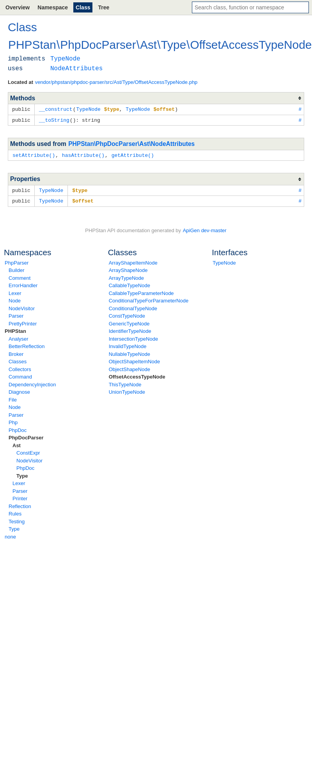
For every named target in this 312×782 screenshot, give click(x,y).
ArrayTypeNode (126, 276)
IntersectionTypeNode (133, 337)
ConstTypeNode (127, 314)
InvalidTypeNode (128, 344)
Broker (16, 352)
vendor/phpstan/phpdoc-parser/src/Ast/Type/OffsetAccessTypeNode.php (116, 82)
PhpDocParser (26, 436)
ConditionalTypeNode (133, 306)
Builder (16, 268)
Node (15, 299)
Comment (19, 276)
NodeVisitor (22, 306)
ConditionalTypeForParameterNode (149, 299)
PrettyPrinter (23, 322)
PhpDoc (18, 428)
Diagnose (19, 390)
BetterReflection (27, 344)
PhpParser (16, 261)
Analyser (18, 337)
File (13, 398)
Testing (17, 520)
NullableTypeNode (129, 352)
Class (83, 7)
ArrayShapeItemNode (133, 261)
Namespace (52, 7)
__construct (56, 108)
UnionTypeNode (127, 390)
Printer (19, 496)
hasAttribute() (83, 154)
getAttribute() (133, 154)
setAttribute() (33, 154)
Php (13, 420)
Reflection (20, 504)
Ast (16, 443)
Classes (18, 360)
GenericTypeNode (129, 322)
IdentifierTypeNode (130, 329)
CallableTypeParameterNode (141, 291)
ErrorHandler (23, 283)
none (10, 535)
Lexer (15, 291)
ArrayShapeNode (128, 268)
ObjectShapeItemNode (134, 360)
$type (79, 188)
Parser (16, 314)
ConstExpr (28, 451)
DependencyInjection (32, 383)
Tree (103, 7)
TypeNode (224, 261)
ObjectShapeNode (129, 367)
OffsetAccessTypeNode (137, 375)
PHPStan (15, 329)
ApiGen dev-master (205, 228)
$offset (83, 199)
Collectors (20, 367)
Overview (17, 7)
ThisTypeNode (125, 383)
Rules (15, 512)
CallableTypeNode (129, 283)
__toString (54, 119)
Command (20, 375)
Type (22, 474)
